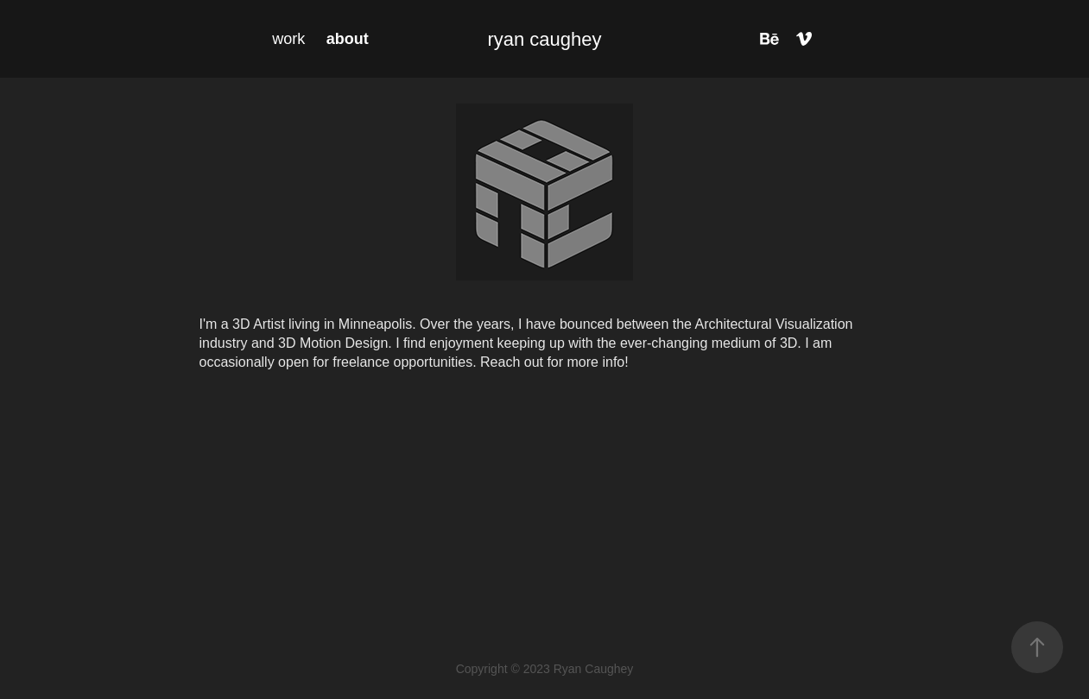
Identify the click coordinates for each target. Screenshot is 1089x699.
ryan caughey (544, 39)
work (288, 38)
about (347, 38)
